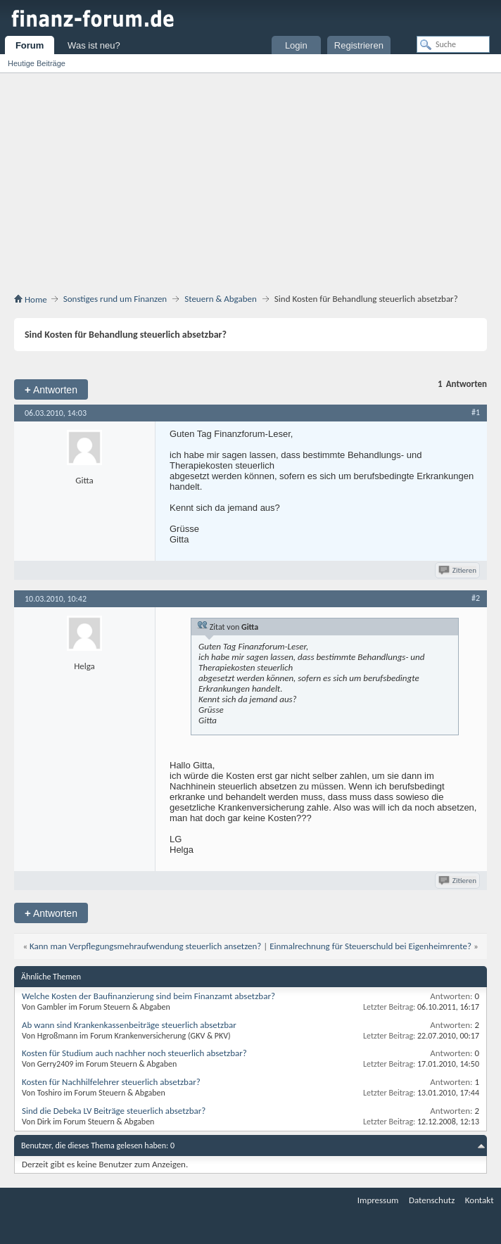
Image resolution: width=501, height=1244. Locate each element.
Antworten (51, 389)
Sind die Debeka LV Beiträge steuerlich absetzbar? (113, 1110)
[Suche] (453, 44)
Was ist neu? (94, 45)
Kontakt (479, 1200)
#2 (475, 598)
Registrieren (358, 45)
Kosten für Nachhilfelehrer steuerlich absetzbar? (111, 1082)
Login (296, 45)
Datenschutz (432, 1200)
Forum (29, 45)
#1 (475, 412)
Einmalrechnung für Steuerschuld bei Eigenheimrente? (370, 946)
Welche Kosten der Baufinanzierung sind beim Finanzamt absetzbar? (148, 996)
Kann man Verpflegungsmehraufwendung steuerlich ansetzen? (145, 946)
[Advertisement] (250, 178)
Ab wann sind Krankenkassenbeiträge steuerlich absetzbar (129, 1025)
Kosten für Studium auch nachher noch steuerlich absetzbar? (134, 1053)
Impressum (378, 1200)
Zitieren (458, 570)
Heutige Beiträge (36, 63)
